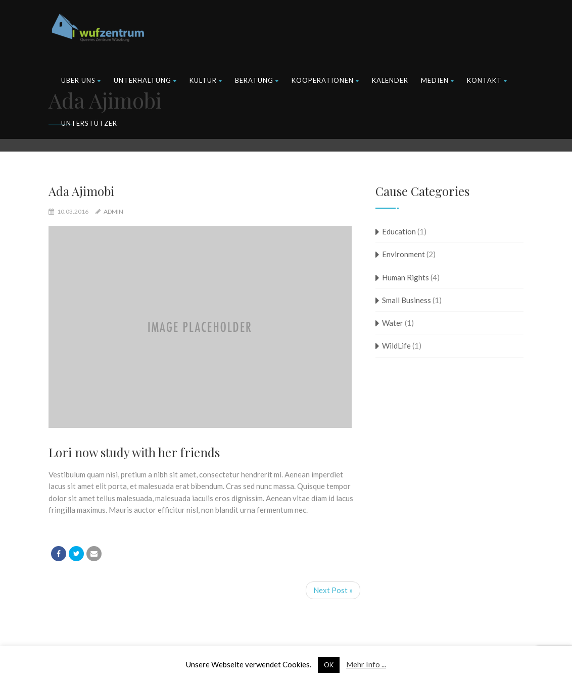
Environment (403, 254)
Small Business (406, 300)
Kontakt (487, 80)
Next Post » (333, 590)
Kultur (205, 80)
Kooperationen (325, 80)
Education (399, 231)
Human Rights (405, 277)
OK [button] (328, 665)
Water (392, 322)
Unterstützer (89, 123)
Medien (437, 80)
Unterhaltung (145, 80)
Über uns (81, 80)
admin (113, 211)
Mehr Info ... (366, 664)
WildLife (396, 345)
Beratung (257, 80)
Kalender (390, 80)
